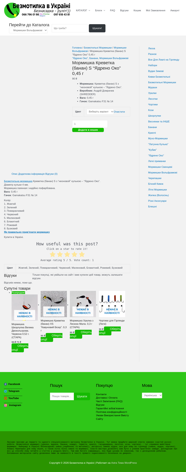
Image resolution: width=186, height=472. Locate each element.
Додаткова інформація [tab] (31, 174)
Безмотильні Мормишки (98, 47)
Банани (93, 58)
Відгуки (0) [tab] (51, 174)
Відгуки (124, 10)
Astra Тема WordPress (124, 462)
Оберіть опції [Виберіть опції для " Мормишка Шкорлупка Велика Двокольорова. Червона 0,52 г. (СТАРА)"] (20, 347)
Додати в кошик (88, 129)
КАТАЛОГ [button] (81, 10)
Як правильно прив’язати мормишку (27, 232)
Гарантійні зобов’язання (110, 408)
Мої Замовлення (155, 10)
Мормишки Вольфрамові (113, 58)
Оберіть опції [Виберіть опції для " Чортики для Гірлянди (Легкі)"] (110, 330)
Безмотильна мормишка (18, 181)
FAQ (112, 10)
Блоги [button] (98, 10)
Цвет (78, 111)
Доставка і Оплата (106, 397)
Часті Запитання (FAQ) (109, 401)
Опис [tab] (15, 174)
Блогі (65, 451)
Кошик (137, 10)
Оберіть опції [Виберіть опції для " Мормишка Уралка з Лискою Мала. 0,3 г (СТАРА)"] (81, 334)
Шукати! (97, 28)
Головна (77, 47)
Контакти (101, 394)
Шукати (82, 396)
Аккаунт (174, 10)
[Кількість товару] (90, 124)
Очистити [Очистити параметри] (119, 111)
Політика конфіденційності (111, 412)
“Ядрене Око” (80, 58)
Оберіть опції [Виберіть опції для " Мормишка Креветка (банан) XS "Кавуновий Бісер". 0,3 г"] (51, 337)
